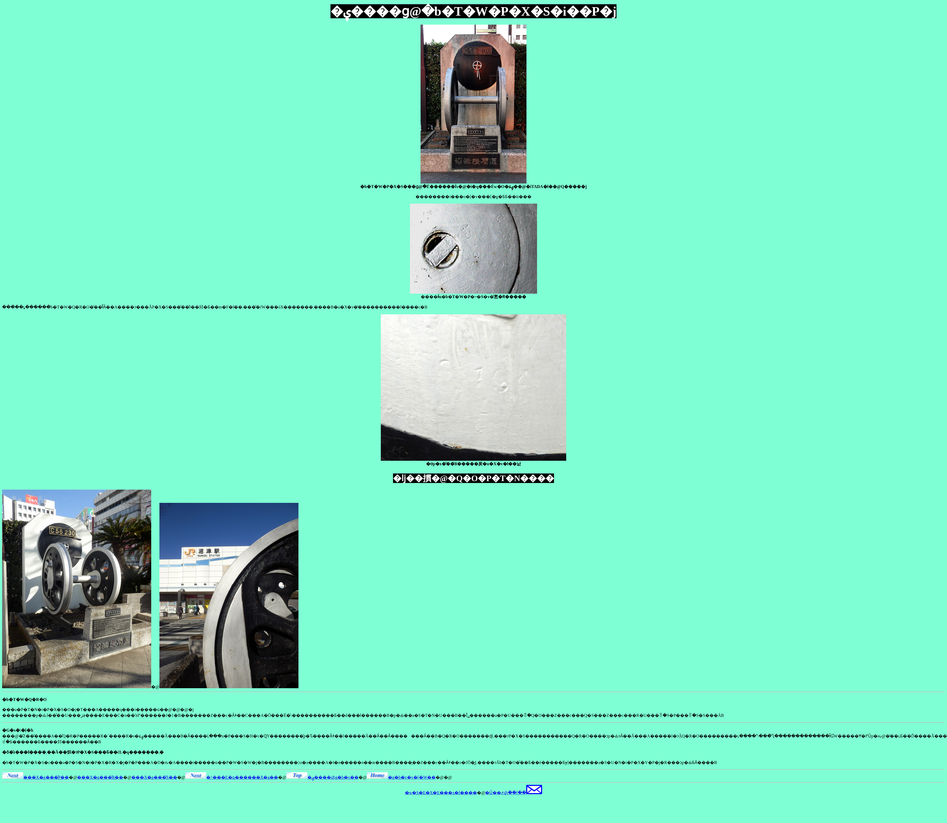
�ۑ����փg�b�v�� (322, 777)
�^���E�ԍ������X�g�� (231, 777)
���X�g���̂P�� (35, 777)
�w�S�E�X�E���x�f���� (441, 792)
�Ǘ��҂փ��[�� (513, 792)
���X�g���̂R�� (100, 777)
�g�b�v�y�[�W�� (401, 777)
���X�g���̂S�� (154, 777)
